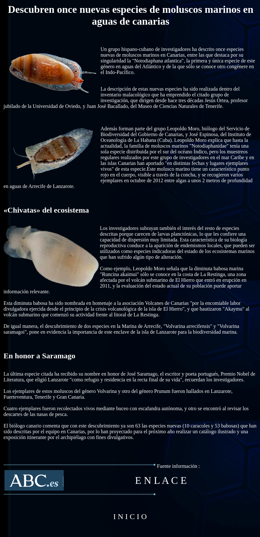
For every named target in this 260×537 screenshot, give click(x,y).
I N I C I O (130, 516)
